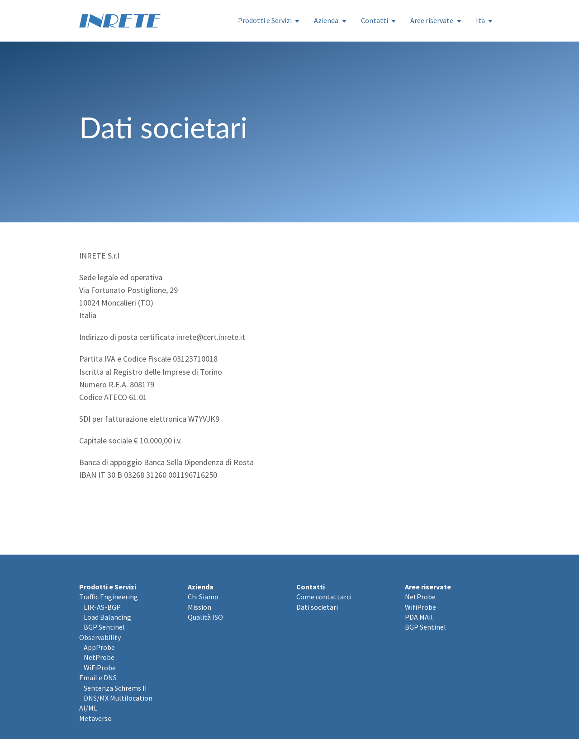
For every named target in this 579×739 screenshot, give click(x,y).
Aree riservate (431, 20)
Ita (480, 20)
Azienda (326, 20)
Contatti (374, 20)
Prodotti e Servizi (265, 20)
